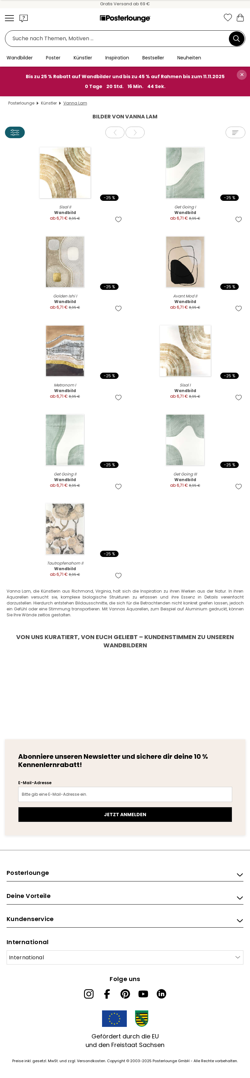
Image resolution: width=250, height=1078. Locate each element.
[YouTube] (143, 994)
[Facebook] (107, 994)
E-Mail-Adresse (35, 782)
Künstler (49, 103)
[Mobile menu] (9, 18)
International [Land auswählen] (26, 957)
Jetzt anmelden (125, 814)
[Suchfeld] (119, 38)
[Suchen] (236, 39)
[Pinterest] (125, 994)
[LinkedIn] (161, 994)
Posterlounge (21, 103)
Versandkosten (91, 1060)
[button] (23, 18)
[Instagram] (89, 994)
